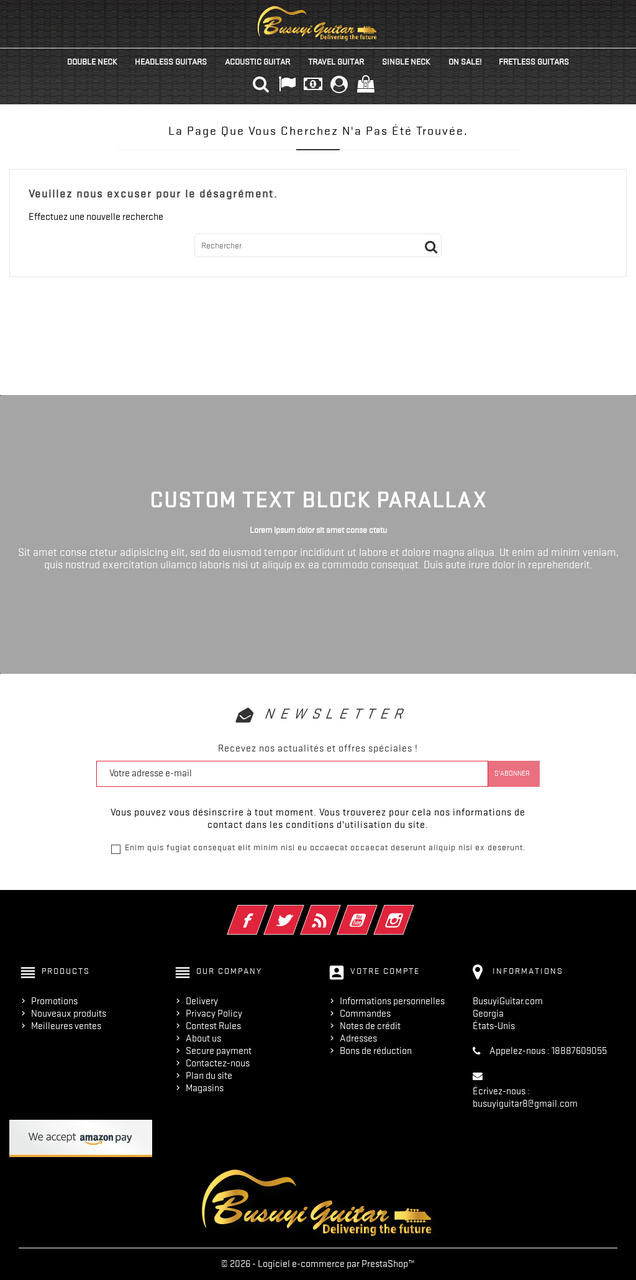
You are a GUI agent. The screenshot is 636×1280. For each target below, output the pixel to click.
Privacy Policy (214, 1013)
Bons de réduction (376, 1050)
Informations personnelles (392, 1001)
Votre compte (385, 971)
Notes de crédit (370, 1026)
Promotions (54, 1001)
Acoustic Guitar (257, 61)
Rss (337, 911)
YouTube (374, 911)
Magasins (205, 1088)
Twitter (301, 911)
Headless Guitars (171, 61)
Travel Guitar (336, 61)
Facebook (264, 911)
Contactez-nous (218, 1063)
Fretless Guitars (534, 61)
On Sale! (464, 61)
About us (203, 1038)
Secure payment (219, 1050)
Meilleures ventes (66, 1026)
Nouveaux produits (68, 1013)
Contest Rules (213, 1026)
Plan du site (209, 1075)
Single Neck (406, 61)
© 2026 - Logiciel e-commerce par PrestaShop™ (318, 1263)
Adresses (358, 1038)
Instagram (411, 911)
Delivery (202, 1001)
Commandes (365, 1013)
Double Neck (92, 61)
